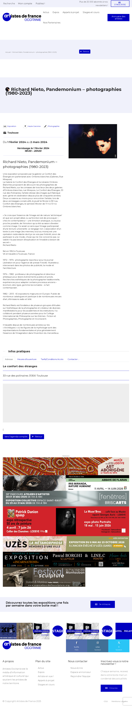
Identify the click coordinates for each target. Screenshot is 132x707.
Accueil (8, 52)
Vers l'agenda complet (16, 436)
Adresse (9, 359)
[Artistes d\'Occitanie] (22, 17)
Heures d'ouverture (26, 359)
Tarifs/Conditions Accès (52, 359)
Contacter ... (73, 359)
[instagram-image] (8, 631)
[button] (9, 3)
